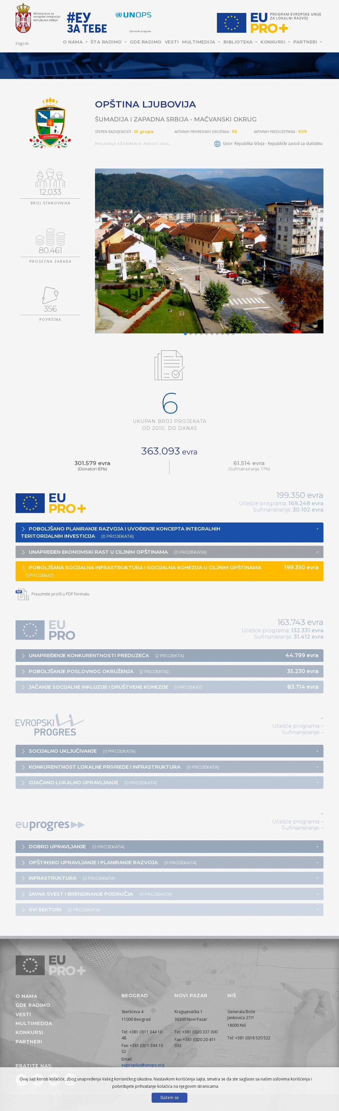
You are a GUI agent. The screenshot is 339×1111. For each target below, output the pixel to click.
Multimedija (199, 41)
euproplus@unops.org (142, 1065)
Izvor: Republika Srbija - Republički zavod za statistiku (268, 143)
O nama (73, 41)
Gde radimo (146, 41)
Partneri (306, 41)
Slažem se (169, 1097)
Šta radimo (107, 41)
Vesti (172, 41)
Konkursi (274, 41)
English (22, 43)
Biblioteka (239, 41)
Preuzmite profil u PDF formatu (52, 594)
